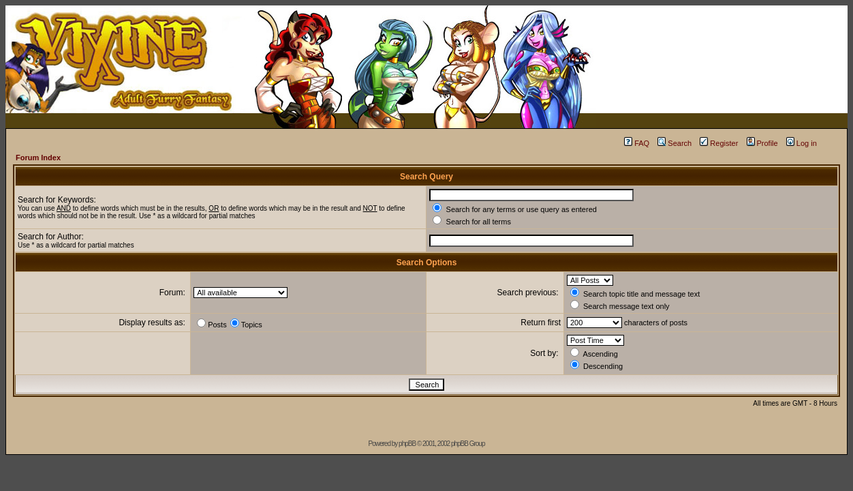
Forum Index (38, 157)
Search (674, 143)
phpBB (407, 443)
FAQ (636, 143)
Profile (762, 143)
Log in (801, 143)
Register (719, 143)
